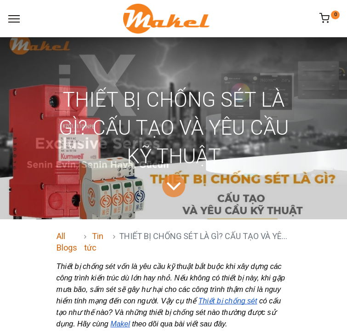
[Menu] (14, 19)
